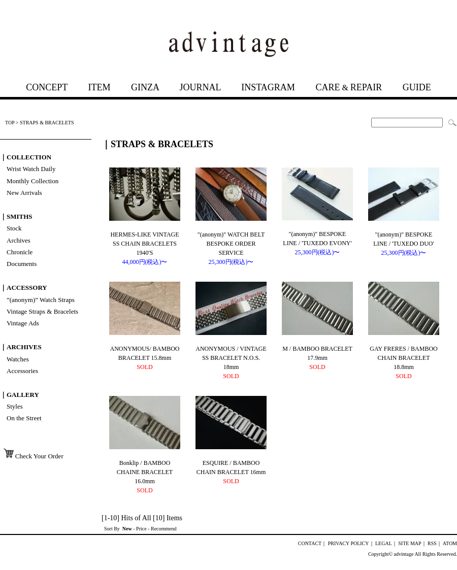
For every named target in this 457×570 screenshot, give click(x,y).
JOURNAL (199, 87)
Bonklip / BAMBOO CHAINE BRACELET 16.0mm (145, 472)
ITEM (99, 87)
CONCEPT (47, 87)
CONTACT (309, 543)
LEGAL (383, 543)
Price (141, 528)
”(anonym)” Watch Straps (41, 300)
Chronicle (19, 252)
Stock (14, 228)
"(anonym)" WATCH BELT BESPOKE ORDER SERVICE (231, 243)
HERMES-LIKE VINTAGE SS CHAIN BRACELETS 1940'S (144, 243)
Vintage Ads (23, 323)
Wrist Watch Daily (31, 169)
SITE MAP (409, 543)
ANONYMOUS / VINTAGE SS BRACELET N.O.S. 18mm (230, 358)
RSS (432, 543)
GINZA (145, 87)
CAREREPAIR (348, 87)
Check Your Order (32, 456)
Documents (22, 263)
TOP (9, 122)
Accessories (22, 371)
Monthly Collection (32, 181)
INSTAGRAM (268, 87)
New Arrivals (24, 192)
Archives (18, 240)
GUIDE (417, 87)
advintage (404, 554)
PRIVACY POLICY (348, 543)
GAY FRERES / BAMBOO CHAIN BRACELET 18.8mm (403, 358)
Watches (18, 359)
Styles (15, 406)
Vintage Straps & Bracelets (42, 311)
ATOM (450, 543)
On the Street (24, 418)
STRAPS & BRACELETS (47, 122)
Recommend (164, 528)
